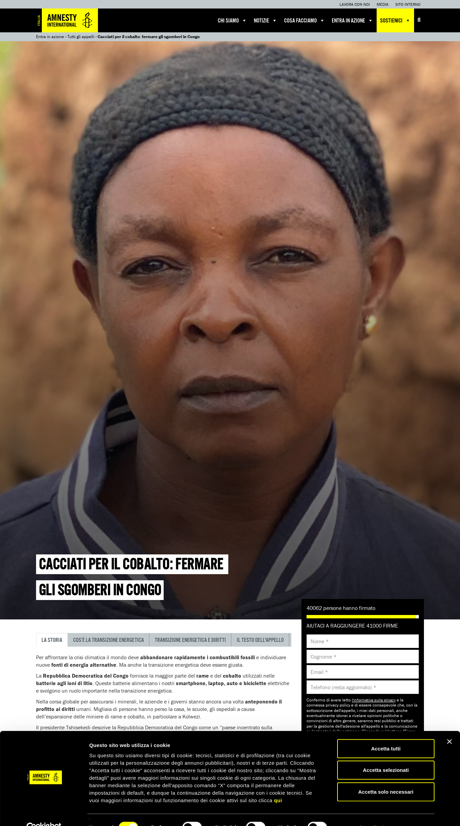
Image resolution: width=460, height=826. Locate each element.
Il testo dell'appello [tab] (260, 640)
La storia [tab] (52, 640)
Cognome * (323, 656)
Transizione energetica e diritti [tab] (190, 640)
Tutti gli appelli (80, 36)
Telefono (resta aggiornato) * (343, 687)
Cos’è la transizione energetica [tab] (108, 640)
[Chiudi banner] (449, 726)
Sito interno (408, 4)
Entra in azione (352, 20)
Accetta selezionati (386, 755)
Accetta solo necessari (386, 777)
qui (278, 785)
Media (383, 4)
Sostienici (395, 20)
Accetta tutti (386, 733)
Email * (319, 672)
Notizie (265, 20)
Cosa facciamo (304, 20)
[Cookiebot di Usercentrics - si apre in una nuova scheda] (44, 813)
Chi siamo (232, 20)
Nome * (320, 641)
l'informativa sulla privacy (374, 699)
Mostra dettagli (358, 812)
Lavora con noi (355, 4)
